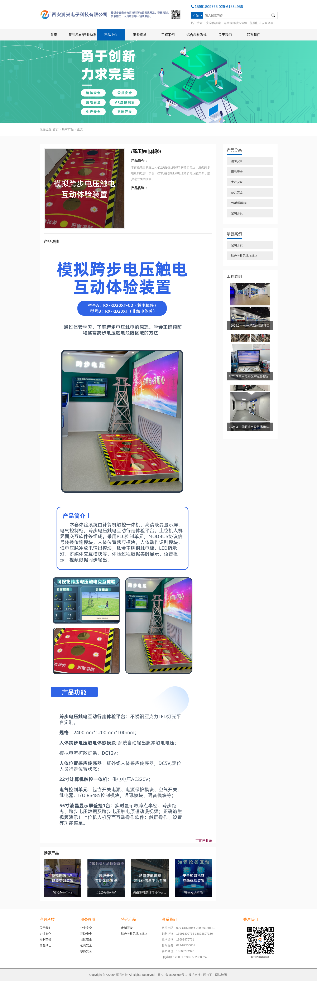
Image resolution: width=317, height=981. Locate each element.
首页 (54, 35)
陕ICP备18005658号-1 (172, 974)
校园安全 (86, 951)
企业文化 (45, 933)
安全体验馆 (213, 23)
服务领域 (139, 35)
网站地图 (221, 974)
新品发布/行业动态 (82, 35)
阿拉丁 (207, 974)
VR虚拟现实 (239, 203)
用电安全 (237, 171)
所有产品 (68, 129)
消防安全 (237, 161)
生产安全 (237, 182)
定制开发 (237, 213)
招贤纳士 (45, 945)
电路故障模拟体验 (235, 23)
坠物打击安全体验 (261, 23)
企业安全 (86, 927)
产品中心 (110, 35)
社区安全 (86, 939)
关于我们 (225, 35)
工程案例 (168, 35)
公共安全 (237, 192)
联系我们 (253, 35)
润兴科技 (122, 974)
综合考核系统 (197, 35)
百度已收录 (204, 840)
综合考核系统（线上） (245, 255)
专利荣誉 (45, 939)
